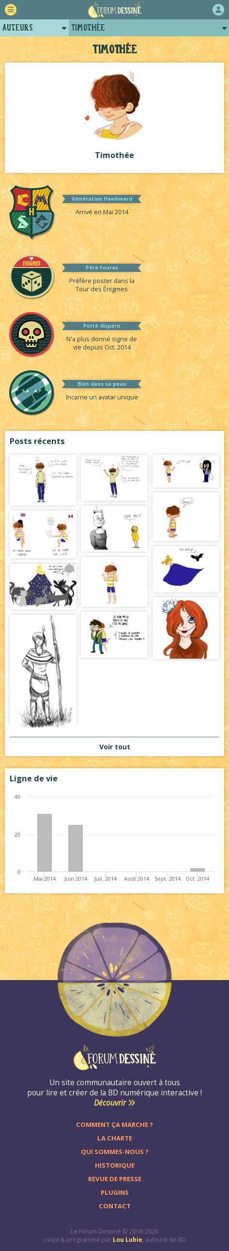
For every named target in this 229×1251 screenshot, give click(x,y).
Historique (115, 1165)
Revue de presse (114, 1178)
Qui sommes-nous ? (115, 1151)
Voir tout (114, 746)
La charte (114, 1138)
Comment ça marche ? (114, 1124)
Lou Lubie (127, 1239)
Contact (115, 1206)
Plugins (115, 1192)
